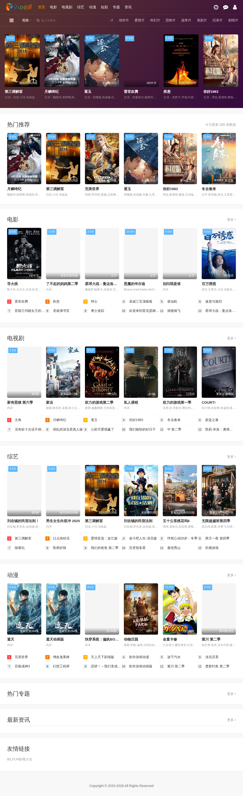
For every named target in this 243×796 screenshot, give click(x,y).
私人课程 (131, 402)
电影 (53, 7)
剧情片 (233, 20)
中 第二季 (171, 429)
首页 (41, 7)
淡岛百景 (208, 657)
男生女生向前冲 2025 (63, 521)
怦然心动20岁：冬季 (178, 538)
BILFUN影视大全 (19, 759)
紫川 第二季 (211, 639)
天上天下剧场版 (98, 657)
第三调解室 (14, 91)
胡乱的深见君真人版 (64, 429)
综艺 (80, 7)
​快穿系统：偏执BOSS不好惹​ (108, 639)
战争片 (186, 20)
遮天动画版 (55, 639)
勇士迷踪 (93, 311)
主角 (14, 420)
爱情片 (140, 20)
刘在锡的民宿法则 (138, 521)
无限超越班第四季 (216, 521)
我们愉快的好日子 (139, 429)
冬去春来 (209, 189)
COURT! (208, 402)
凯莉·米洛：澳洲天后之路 (217, 429)
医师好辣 (55, 548)
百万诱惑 (209, 284)
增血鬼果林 (57, 657)
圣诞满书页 (57, 311)
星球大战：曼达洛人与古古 (106, 284)
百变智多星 (134, 548)
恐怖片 (171, 20)
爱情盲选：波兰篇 (100, 538)
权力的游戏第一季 (177, 402)
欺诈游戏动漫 (135, 657)
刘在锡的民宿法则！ (23, 521)
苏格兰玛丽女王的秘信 (26, 311)
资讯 (128, 7)
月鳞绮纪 (51, 91)
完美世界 (92, 189)
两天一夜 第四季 (213, 538)
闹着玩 (16, 548)
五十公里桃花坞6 (176, 521)
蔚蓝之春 (208, 420)
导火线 (12, 284)
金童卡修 (170, 639)
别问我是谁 (172, 284)
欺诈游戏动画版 (137, 666)
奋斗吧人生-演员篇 (139, 538)
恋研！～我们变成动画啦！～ (102, 666)
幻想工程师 (57, 666)
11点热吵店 (57, 538)
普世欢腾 (131, 91)
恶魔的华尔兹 (134, 284)
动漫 (92, 7)
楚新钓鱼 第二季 (213, 666)
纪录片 (218, 20)
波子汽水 (170, 657)
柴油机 (168, 302)
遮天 (10, 639)
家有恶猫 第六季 (20, 402)
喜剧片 (202, 20)
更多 (231, 219)
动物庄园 (131, 639)
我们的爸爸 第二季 (100, 548)
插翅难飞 (170, 311)
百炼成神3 (18, 666)
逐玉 (87, 91)
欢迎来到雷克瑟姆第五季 (141, 311)
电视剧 (67, 7)
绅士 (90, 302)
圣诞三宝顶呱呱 (137, 302)
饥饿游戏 (208, 548)
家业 (49, 402)
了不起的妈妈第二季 (62, 284)
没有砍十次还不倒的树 (26, 429)
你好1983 (210, 91)
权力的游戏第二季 (99, 402)
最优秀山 (170, 548)
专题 (116, 7)
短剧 (104, 7)
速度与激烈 (210, 302)
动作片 (124, 20)
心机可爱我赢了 (98, 429)
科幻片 (155, 20)
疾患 (167, 91)
